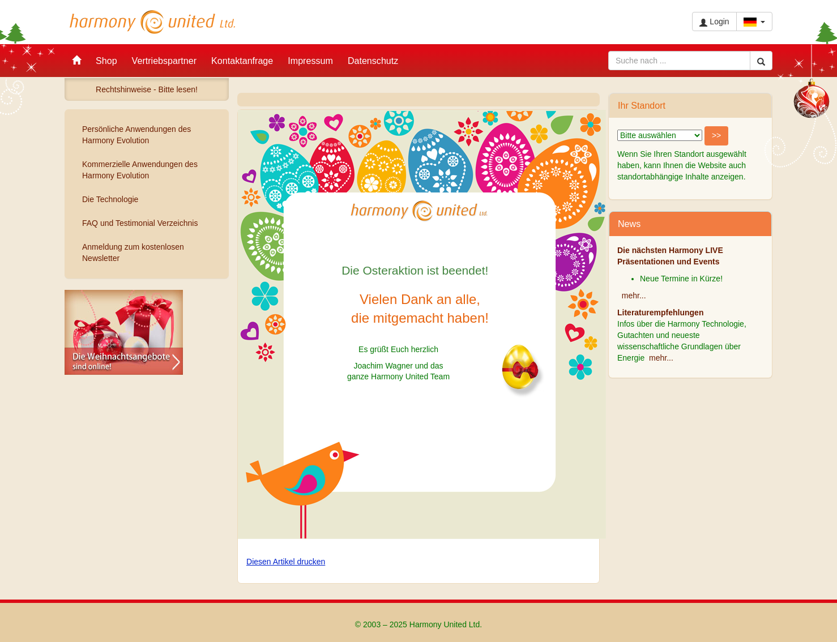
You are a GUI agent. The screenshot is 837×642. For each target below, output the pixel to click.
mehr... (634, 295)
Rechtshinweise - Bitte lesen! (147, 89)
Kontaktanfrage (242, 60)
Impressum (310, 60)
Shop (106, 60)
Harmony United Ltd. (152, 22)
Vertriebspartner (164, 60)
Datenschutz (373, 60)
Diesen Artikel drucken (285, 561)
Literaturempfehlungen (660, 312)
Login (714, 22)
